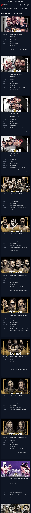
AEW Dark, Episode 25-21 (18, 234)
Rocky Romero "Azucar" (21, 47)
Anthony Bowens (24, 330)
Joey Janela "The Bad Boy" (22, 328)
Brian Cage (24, 288)
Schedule (9, 8)
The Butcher (13, 328)
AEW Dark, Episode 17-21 (18, 275)
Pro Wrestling (13, 45)
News (25, 8)
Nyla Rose (24, 87)
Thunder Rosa (19, 87)
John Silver (12, 49)
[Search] (24, 5)
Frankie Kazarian (20, 207)
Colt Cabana (13, 207)
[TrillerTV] (5, 5)
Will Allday (12, 290)
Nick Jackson (25, 495)
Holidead (15, 209)
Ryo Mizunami (13, 127)
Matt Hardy (12, 47)
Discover (4, 8)
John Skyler (17, 330)
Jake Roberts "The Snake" (16, 288)
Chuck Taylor (20, 167)
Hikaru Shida (24, 49)
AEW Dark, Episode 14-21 (18, 356)
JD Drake (20, 209)
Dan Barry (15, 250)
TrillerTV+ (15, 8)
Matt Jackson (19, 495)
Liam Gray (23, 290)
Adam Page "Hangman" (15, 494)
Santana (17, 129)
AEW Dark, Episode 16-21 (18, 315)
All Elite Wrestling (14, 43)
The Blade (18, 89)
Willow (21, 8)
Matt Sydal (12, 368)
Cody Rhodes (24, 494)
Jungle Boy (25, 369)
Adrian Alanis (18, 290)
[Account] (28, 5)
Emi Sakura (18, 49)
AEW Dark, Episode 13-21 (18, 396)
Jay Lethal (19, 127)
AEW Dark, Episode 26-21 (18, 194)
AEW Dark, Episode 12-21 (18, 437)
